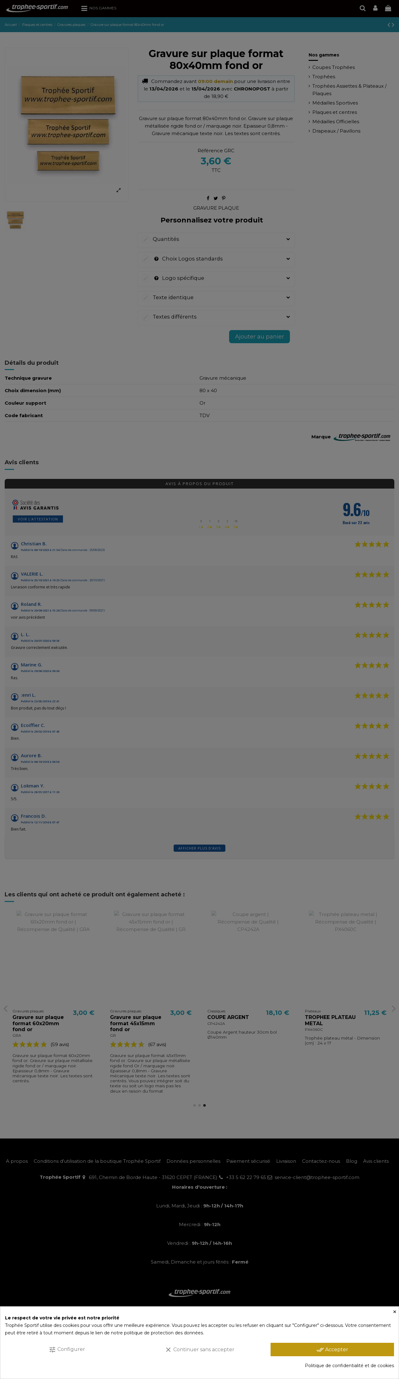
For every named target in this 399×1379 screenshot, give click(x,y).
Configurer (67, 1349)
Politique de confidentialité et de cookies (349, 1365)
